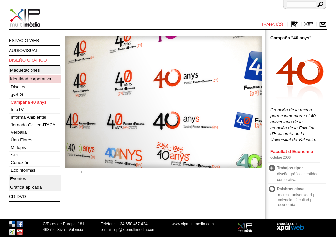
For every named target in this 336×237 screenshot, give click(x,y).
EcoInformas (23, 170)
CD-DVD (17, 196)
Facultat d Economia (291, 151)
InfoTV (17, 109)
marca (283, 195)
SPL (15, 155)
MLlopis (18, 147)
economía (286, 204)
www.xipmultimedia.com (193, 224)
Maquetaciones (25, 70)
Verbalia (19, 132)
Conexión (20, 162)
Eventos (18, 178)
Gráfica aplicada (26, 187)
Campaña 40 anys (28, 102)
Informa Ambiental (28, 117)
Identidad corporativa (30, 78)
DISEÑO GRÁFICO (28, 60)
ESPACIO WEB (24, 40)
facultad (302, 200)
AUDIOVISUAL (23, 50)
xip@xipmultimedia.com (134, 229)
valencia (285, 200)
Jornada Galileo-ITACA (33, 124)
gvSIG (17, 94)
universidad (302, 195)
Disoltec (18, 86)
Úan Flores (21, 139)
